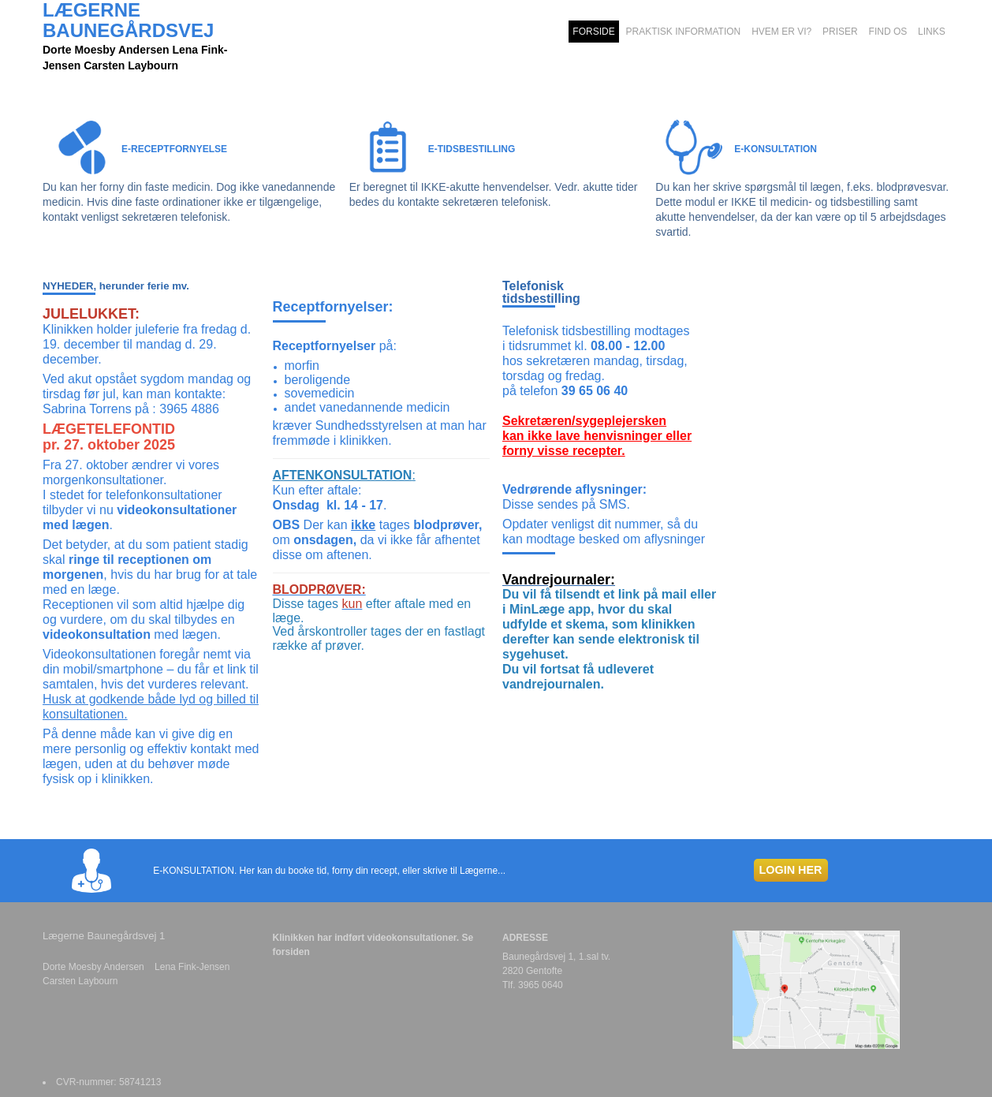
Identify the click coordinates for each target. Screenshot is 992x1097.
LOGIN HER (790, 870)
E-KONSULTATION (775, 149)
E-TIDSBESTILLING (472, 149)
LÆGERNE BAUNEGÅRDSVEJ (128, 20)
